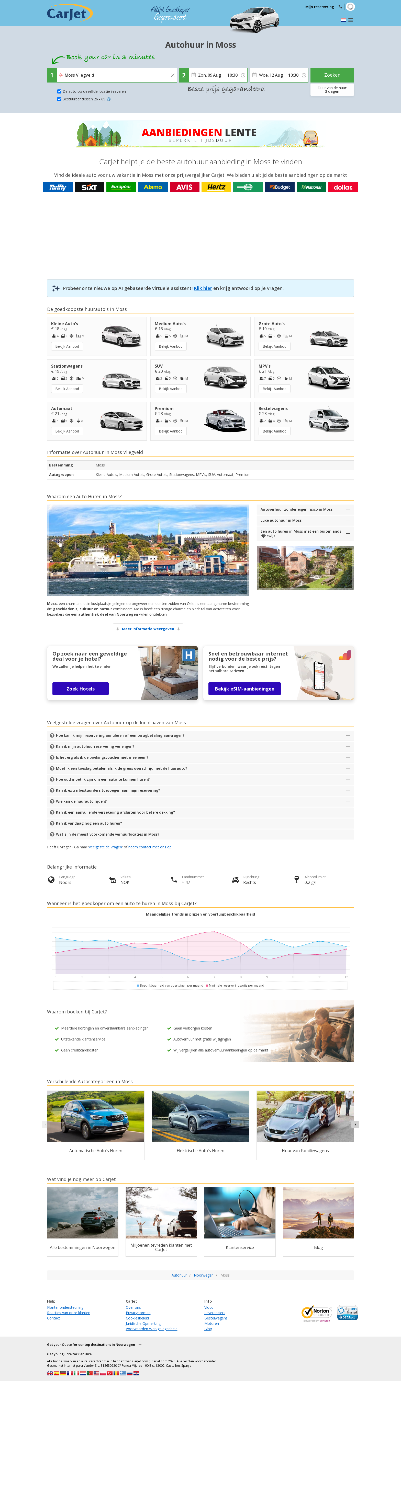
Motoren (211, 1323)
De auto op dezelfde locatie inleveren (94, 91)
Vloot (208, 1307)
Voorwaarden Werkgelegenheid (151, 1328)
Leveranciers (214, 1312)
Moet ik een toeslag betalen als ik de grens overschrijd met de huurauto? (121, 768)
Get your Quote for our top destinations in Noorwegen (91, 1344)
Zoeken (332, 75)
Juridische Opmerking (143, 1323)
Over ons (133, 1307)
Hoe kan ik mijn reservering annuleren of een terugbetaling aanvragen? (120, 735)
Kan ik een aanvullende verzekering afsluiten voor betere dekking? (115, 812)
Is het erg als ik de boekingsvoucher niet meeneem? (102, 757)
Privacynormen (138, 1312)
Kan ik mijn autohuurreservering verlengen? (95, 746)
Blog (208, 1328)
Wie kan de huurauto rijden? (81, 801)
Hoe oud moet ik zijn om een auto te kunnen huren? (103, 779)
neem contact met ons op (150, 847)
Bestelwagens (216, 1318)
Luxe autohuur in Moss (281, 520)
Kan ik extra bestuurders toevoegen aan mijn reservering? (108, 790)
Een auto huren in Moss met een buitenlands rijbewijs (301, 533)
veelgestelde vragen (105, 847)
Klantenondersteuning (65, 1307)
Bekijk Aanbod (67, 346)
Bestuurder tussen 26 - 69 (86, 99)
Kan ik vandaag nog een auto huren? (89, 823)
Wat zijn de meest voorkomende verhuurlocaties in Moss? (107, 834)
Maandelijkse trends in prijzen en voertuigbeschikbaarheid (200, 914)
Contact (53, 1318)
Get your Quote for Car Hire (69, 1354)
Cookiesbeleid (137, 1318)
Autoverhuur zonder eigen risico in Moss (296, 509)
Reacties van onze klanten (68, 1312)
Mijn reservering (319, 6)
